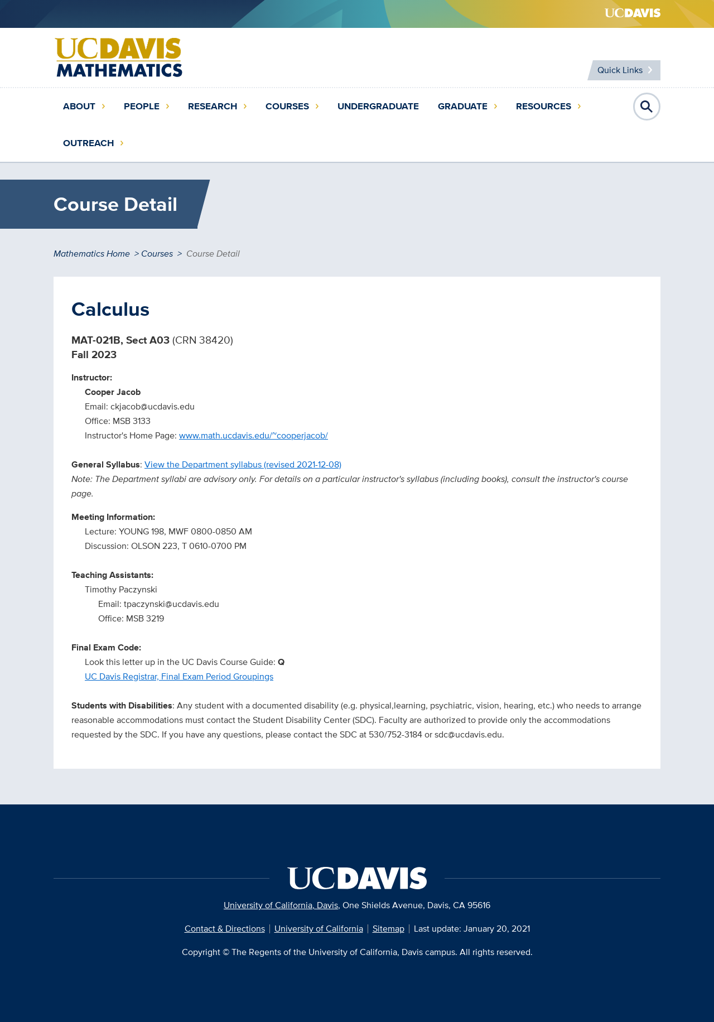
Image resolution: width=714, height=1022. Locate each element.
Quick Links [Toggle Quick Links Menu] (620, 70)
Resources (543, 106)
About (79, 106)
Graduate (463, 106)
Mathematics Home (92, 253)
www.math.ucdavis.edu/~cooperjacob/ (253, 435)
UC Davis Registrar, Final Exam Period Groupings (179, 676)
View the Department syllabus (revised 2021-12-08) (242, 464)
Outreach (88, 143)
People (142, 106)
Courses (287, 106)
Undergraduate (378, 106)
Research (212, 106)
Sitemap (388, 928)
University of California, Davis (281, 905)
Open (647, 106)
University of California (318, 928)
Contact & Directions (225, 928)
